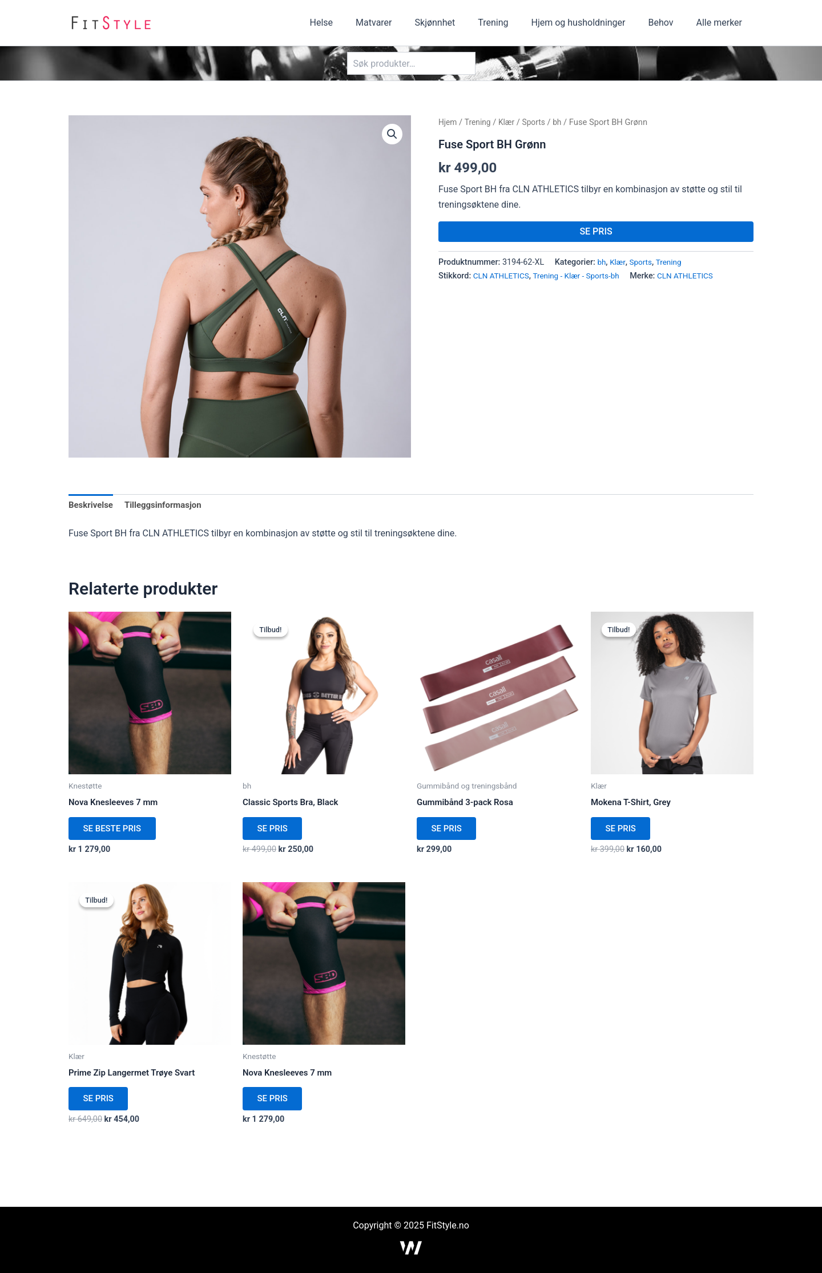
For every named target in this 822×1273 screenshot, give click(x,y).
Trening (509, 22)
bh (563, 122)
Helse (351, 22)
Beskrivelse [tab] (92, 505)
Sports (538, 122)
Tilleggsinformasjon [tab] (168, 505)
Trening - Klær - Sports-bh (583, 276)
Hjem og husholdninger (590, 22)
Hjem (448, 122)
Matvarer (399, 22)
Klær (510, 122)
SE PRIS (595, 231)
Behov (667, 22)
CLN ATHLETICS (503, 276)
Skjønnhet (456, 22)
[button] (391, 134)
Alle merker (721, 22)
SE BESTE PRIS (117, 832)
